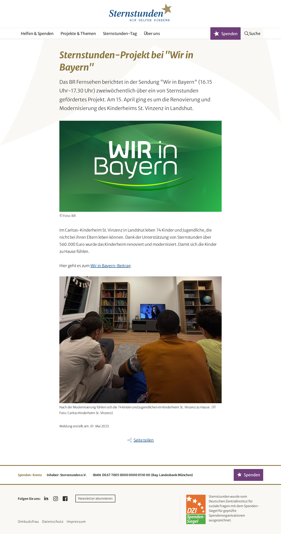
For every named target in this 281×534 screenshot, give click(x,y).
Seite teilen (144, 440)
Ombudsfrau (28, 522)
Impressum (76, 522)
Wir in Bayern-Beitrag (110, 265)
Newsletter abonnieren (95, 498)
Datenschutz (53, 522)
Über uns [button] (152, 33)
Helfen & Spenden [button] (37, 33)
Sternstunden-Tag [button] (120, 33)
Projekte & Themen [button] (78, 33)
